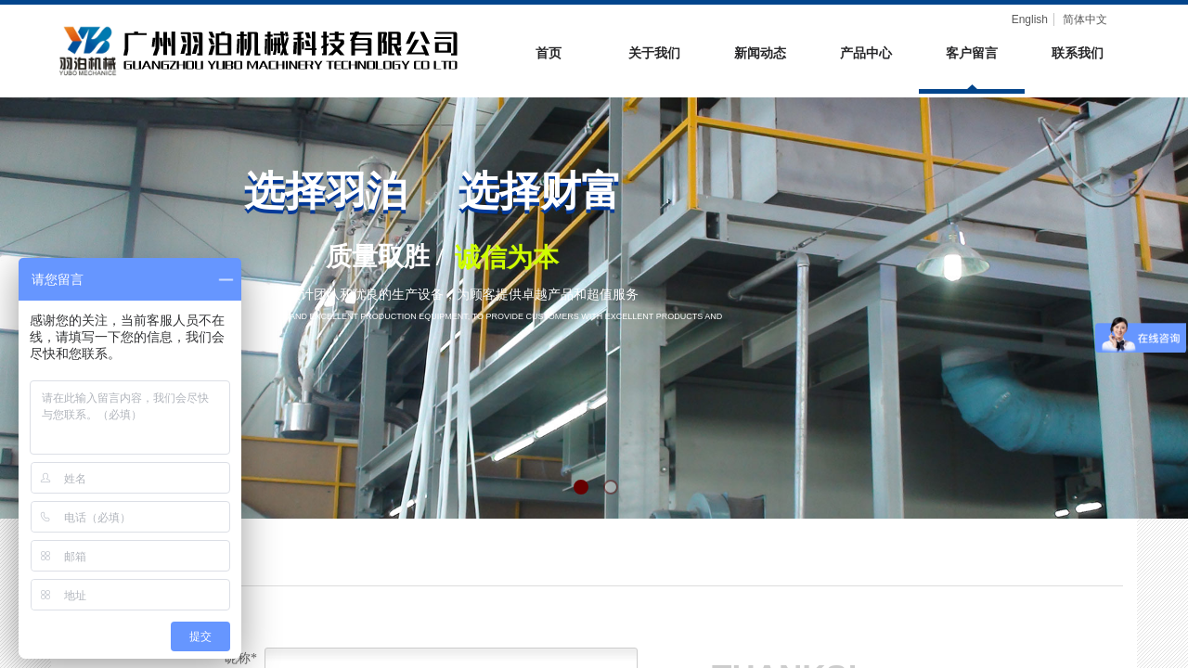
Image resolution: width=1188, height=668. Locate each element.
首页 (549, 53)
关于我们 (654, 53)
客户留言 (972, 53)
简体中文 (1085, 19)
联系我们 (1078, 53)
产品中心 (866, 53)
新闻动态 (760, 53)
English (1030, 19)
